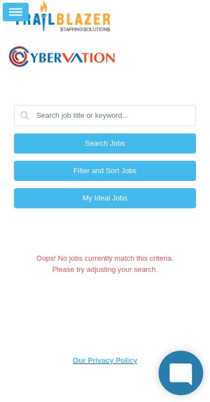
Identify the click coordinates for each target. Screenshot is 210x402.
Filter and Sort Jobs (105, 170)
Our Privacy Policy (105, 360)
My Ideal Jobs (104, 198)
